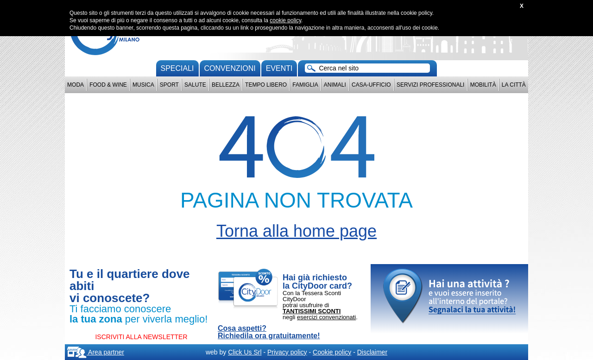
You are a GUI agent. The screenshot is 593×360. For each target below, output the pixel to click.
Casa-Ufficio (371, 85)
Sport (169, 85)
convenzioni (230, 68)
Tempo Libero (266, 85)
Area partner (95, 352)
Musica (143, 85)
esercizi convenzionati (326, 317)
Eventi (279, 68)
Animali (335, 85)
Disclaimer (372, 352)
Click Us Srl (244, 352)
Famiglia (305, 85)
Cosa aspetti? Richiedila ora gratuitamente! (269, 332)
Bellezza (226, 85)
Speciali (177, 68)
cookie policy (285, 20)
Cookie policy (332, 352)
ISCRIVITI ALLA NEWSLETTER (141, 337)
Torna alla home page (296, 230)
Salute (195, 85)
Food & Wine (108, 85)
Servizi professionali (430, 85)
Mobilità (483, 85)
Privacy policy (287, 352)
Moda (75, 85)
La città (514, 85)
